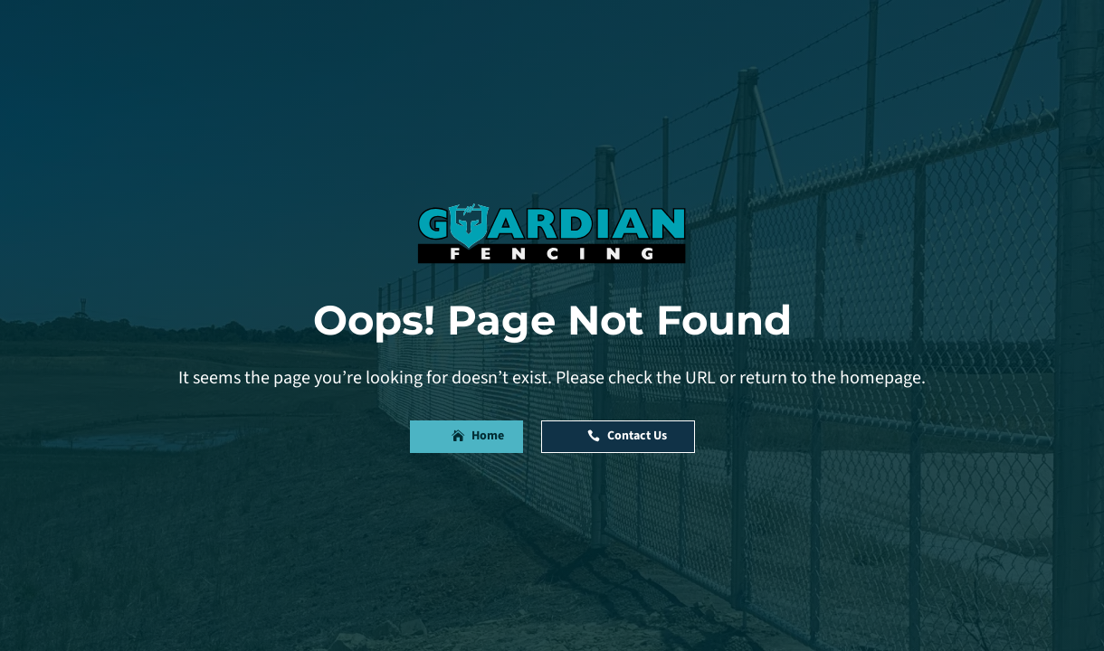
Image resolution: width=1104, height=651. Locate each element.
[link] (552, 233)
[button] (466, 436)
